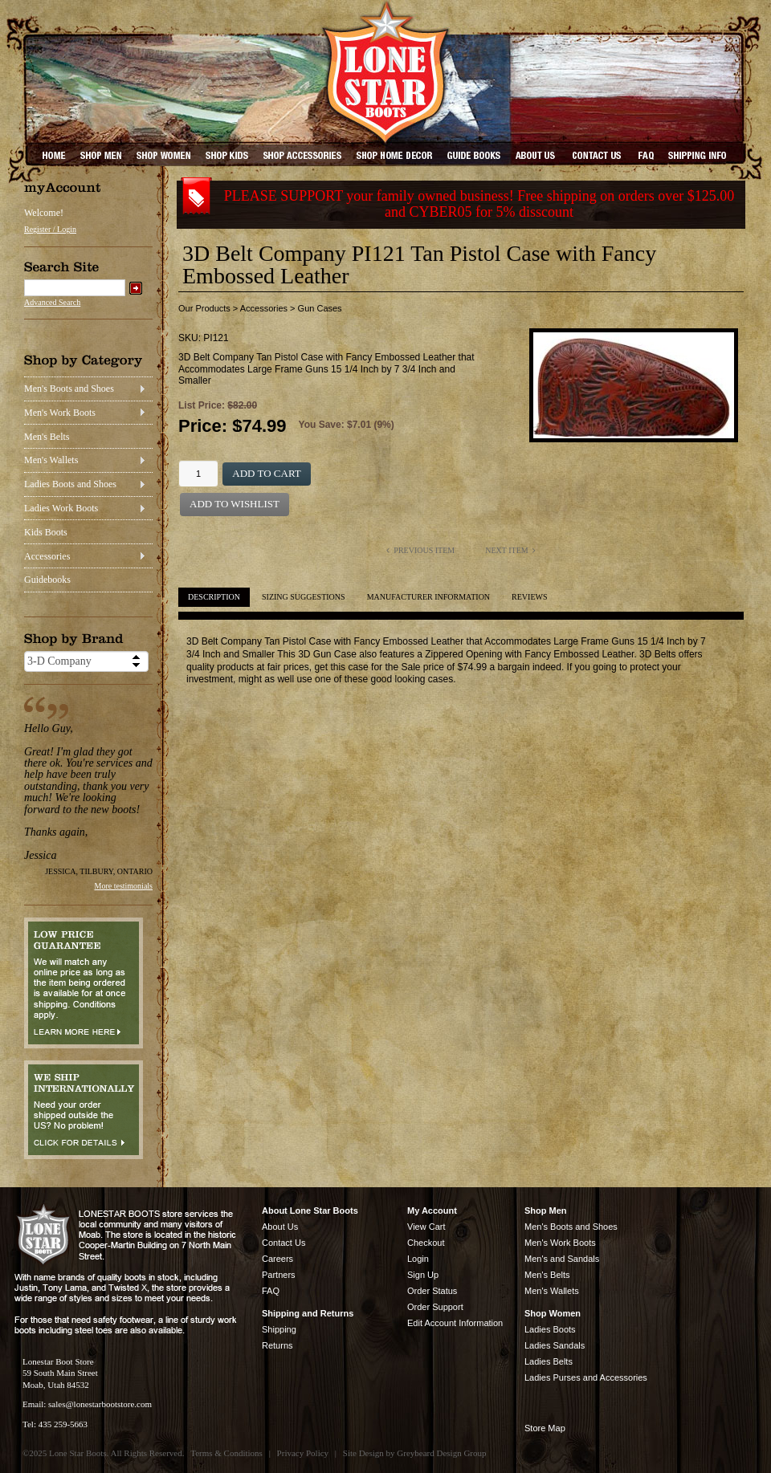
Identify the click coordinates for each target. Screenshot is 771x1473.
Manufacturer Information (428, 596)
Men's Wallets (51, 460)
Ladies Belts (548, 1361)
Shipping (279, 1329)
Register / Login (50, 229)
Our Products (204, 308)
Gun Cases (320, 308)
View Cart (426, 1226)
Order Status (432, 1291)
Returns (277, 1345)
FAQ (270, 1291)
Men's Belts (47, 436)
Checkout (425, 1242)
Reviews (529, 596)
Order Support (435, 1307)
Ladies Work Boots (61, 508)
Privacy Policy (302, 1453)
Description (214, 596)
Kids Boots (45, 532)
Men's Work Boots (60, 412)
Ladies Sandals (554, 1345)
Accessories (47, 556)
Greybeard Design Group (441, 1453)
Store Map (544, 1428)
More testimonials (124, 885)
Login (418, 1258)
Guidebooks (47, 579)
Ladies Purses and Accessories (585, 1377)
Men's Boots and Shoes (69, 388)
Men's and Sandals (561, 1258)
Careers (277, 1258)
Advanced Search (52, 302)
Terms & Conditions (226, 1453)
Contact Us (283, 1242)
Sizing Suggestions (303, 596)
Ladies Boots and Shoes (70, 484)
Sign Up (423, 1275)
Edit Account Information (455, 1323)
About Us (280, 1226)
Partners (279, 1275)
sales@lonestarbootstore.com (100, 1404)
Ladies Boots (550, 1329)
